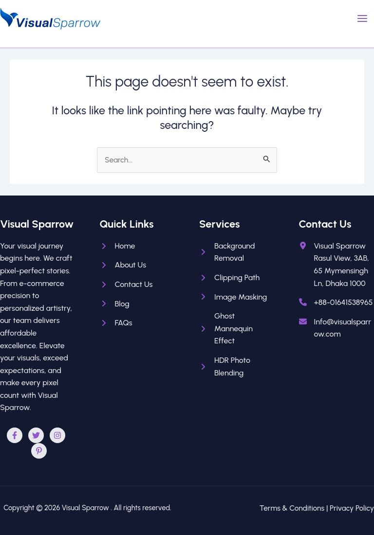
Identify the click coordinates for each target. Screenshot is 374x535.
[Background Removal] (237, 252)
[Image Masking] (233, 297)
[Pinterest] (39, 451)
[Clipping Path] (229, 277)
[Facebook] (14, 435)
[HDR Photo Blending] (237, 366)
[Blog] (115, 304)
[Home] (117, 246)
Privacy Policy (352, 508)
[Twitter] (36, 435)
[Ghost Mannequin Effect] (237, 328)
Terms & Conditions (292, 508)
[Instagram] (57, 435)
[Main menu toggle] (362, 18)
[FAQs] (116, 323)
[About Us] (123, 265)
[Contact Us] (126, 284)
